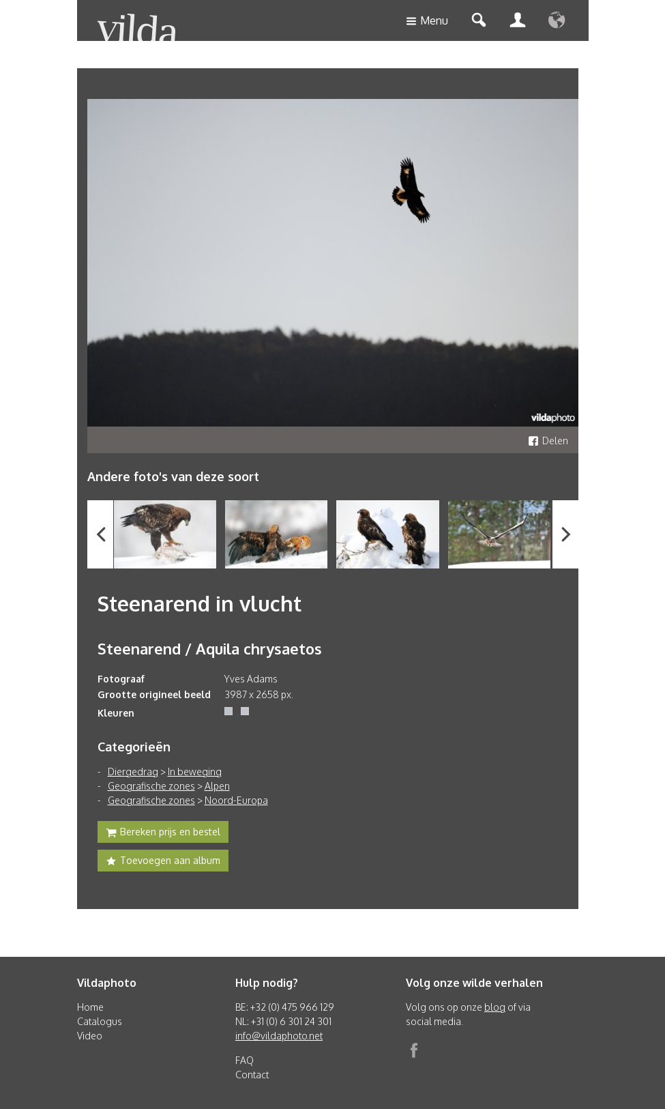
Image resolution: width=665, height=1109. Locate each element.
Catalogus (99, 1021)
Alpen (217, 786)
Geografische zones (151, 786)
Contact (252, 1074)
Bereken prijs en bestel (163, 833)
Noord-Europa (236, 800)
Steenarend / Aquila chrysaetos (210, 648)
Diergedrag (133, 771)
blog (494, 1007)
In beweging (195, 771)
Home (90, 1007)
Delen (548, 440)
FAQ (244, 1060)
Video (89, 1035)
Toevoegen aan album (163, 861)
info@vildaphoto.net (279, 1035)
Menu (427, 21)
